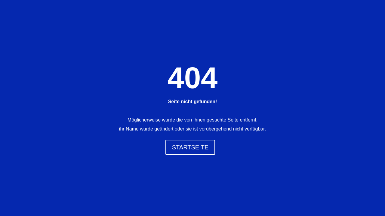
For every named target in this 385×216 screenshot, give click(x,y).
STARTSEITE (190, 147)
